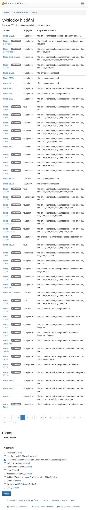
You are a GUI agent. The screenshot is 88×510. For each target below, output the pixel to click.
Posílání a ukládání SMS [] (20, 484)
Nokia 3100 (8, 147)
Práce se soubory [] (17, 463)
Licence (45, 500)
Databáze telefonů (20, 12)
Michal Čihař (33, 500)
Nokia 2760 (8, 88)
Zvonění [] (12, 481)
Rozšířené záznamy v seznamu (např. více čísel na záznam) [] (35, 460)
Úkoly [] (11, 488)
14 (74, 418)
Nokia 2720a (8, 36)
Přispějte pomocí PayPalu (68, 507)
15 (79, 418)
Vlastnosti (9, 448)
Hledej (65, 500)
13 (68, 418)
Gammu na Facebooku (17, 507)
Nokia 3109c (8, 178)
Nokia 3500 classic (11, 293)
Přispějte (55, 500)
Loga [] (11, 470)
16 (5, 422)
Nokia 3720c (8, 380)
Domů (6, 12)
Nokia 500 (7, 396)
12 (62, 418)
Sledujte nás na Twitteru (42, 507)
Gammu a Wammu (14, 3)
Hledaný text (10, 437)
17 (11, 422)
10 (51, 418)
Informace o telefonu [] (18, 467)
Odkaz (19, 453)
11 (57, 418)
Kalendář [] (13, 453)
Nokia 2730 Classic (11, 57)
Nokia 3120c (8, 245)
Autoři (73, 500)
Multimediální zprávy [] (18, 474)
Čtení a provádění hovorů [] (20, 456)
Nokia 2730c (8, 73)
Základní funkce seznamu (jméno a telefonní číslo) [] (31, 477)
